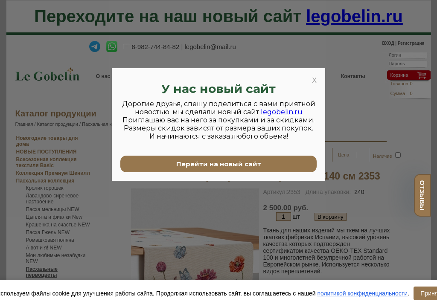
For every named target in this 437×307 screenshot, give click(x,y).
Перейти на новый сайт (218, 164)
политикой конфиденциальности (362, 293)
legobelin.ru (282, 112)
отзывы (422, 195)
